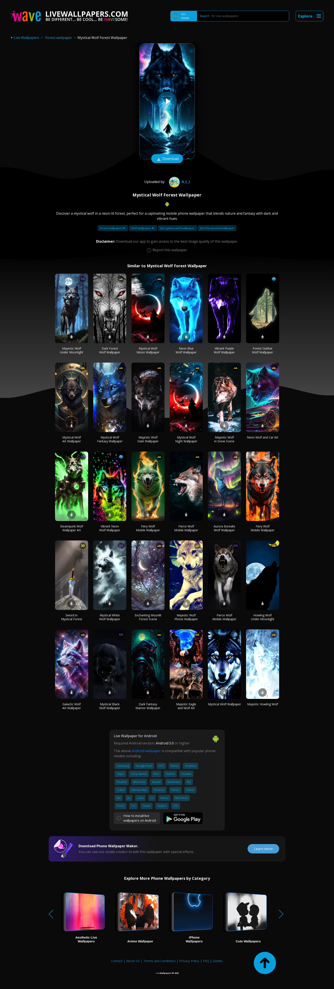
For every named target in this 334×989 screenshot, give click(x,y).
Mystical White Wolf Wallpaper (109, 617)
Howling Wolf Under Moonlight (262, 617)
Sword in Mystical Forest (71, 617)
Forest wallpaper (58, 37)
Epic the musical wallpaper (217, 228)
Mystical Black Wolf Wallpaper (109, 706)
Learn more (263, 848)
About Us (133, 961)
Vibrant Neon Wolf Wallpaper (109, 528)
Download (167, 159)
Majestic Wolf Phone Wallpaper (186, 617)
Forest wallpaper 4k (113, 228)
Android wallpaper (146, 750)
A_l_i (179, 181)
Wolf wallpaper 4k (143, 228)
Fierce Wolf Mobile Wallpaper (186, 528)
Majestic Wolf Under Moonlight (71, 350)
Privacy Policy (189, 961)
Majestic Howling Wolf (262, 704)
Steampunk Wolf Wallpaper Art (71, 528)
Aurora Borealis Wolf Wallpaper (224, 528)
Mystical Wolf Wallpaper (224, 704)
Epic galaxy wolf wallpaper (177, 228)
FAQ (206, 961)
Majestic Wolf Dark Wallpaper (148, 439)
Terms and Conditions (159, 961)
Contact (117, 961)
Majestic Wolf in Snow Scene (224, 439)
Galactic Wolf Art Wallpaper (71, 706)
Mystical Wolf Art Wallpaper (71, 439)
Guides (218, 961)
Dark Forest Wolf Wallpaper (109, 350)
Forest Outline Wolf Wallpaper (262, 350)
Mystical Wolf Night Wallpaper (186, 439)
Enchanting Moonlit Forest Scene (148, 617)
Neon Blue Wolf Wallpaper (186, 350)
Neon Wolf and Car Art (262, 437)
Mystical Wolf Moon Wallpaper (148, 350)
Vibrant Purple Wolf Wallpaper (224, 350)
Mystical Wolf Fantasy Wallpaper (110, 439)
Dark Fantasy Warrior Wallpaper (148, 706)
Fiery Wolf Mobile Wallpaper (148, 528)
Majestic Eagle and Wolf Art (186, 706)
